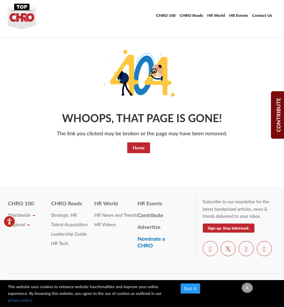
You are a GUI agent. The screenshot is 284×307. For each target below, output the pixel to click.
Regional (19, 224)
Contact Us (262, 15)
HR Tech (59, 243)
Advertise (148, 227)
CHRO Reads (191, 15)
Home (138, 147)
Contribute (150, 215)
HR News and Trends (115, 215)
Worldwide (21, 215)
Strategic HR (64, 215)
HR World (216, 15)
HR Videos (105, 224)
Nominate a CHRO (151, 241)
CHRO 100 (166, 15)
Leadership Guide (69, 234)
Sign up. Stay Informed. (228, 228)
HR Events (238, 15)
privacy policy (20, 300)
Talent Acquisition (69, 224)
